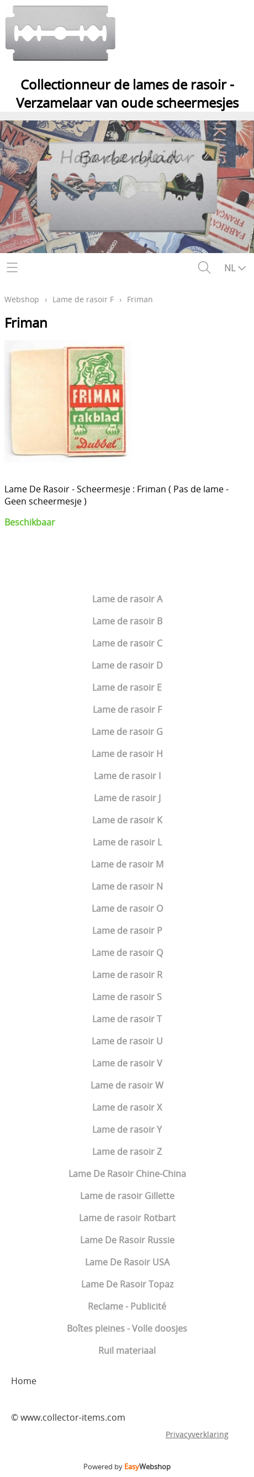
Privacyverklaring (197, 1434)
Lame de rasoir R (127, 975)
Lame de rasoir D (127, 665)
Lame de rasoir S (127, 997)
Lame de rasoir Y (127, 1129)
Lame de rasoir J (127, 798)
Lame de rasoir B (127, 621)
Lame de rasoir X (127, 1107)
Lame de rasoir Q (127, 953)
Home (23, 1381)
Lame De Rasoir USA (127, 1262)
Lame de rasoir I (127, 776)
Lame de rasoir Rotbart (127, 1218)
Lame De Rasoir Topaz (127, 1284)
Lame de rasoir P (127, 930)
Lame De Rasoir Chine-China (127, 1174)
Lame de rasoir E (127, 687)
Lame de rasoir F (127, 709)
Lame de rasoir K (127, 820)
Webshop (21, 299)
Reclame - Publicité (127, 1306)
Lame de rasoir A (127, 599)
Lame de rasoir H (127, 754)
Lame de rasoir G (127, 732)
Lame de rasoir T (127, 1019)
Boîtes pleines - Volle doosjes (127, 1328)
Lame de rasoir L (127, 842)
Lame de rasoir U (127, 1041)
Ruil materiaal (127, 1350)
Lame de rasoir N (127, 886)
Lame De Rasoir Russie (127, 1240)
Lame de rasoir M (127, 864)
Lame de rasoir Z (127, 1151)
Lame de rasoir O (127, 908)
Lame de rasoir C (127, 643)
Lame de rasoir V (127, 1063)
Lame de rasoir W (127, 1085)
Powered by (127, 1466)
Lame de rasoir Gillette (127, 1196)
